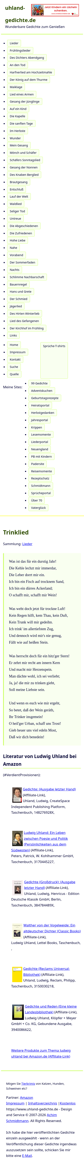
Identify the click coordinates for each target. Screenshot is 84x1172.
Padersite (37, 464)
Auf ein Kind (18, 109)
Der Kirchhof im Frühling (27, 328)
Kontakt (15, 359)
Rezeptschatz (40, 478)
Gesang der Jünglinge (25, 101)
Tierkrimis (28, 1084)
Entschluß (16, 189)
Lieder (14, 43)
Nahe (13, 248)
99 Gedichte (39, 383)
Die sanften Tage (21, 123)
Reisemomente (41, 471)
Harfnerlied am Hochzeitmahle (31, 72)
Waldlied (16, 204)
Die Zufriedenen (21, 233)
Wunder (15, 138)
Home (14, 345)
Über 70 (36, 500)
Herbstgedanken (42, 413)
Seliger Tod (17, 211)
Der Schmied (18, 299)
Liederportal (39, 442)
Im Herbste (17, 131)
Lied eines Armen (22, 94)
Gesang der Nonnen (24, 167)
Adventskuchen (41, 391)
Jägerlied (16, 306)
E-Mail (27, 1155)
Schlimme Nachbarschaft (27, 277)
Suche (14, 367)
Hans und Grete (20, 291)
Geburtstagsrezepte (45, 398)
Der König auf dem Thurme (28, 80)
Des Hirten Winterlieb (24, 313)
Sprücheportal (41, 493)
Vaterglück (38, 508)
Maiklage (16, 87)
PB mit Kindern (41, 456)
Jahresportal (39, 420)
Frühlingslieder (20, 50)
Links (13, 335)
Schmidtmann (40, 486)
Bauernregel (18, 284)
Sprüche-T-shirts (54, 346)
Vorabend (16, 255)
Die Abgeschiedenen (24, 226)
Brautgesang (19, 182)
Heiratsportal (40, 405)
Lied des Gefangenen (24, 321)
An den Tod (17, 65)
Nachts (14, 270)
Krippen (36, 427)
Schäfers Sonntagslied (25, 160)
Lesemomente (41, 434)
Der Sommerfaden (22, 262)
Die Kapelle (17, 116)
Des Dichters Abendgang (27, 58)
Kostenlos (68, 1103)
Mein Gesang (19, 145)
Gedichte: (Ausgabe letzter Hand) (49, 789)
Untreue (15, 218)
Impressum (17, 352)
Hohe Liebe (17, 240)
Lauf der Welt (19, 196)
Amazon (26, 1097)
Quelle (14, 374)
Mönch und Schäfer (23, 153)
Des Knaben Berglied (24, 175)
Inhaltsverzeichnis (42, 1103)
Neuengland (39, 449)
